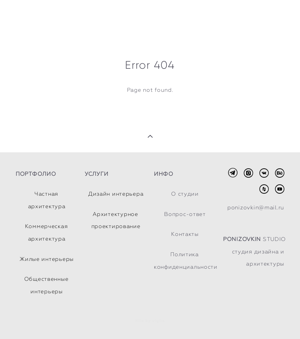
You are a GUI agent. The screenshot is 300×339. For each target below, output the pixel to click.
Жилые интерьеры (47, 259)
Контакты (185, 234)
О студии (185, 194)
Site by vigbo (149, 321)
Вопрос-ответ (185, 214)
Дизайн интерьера (116, 194)
